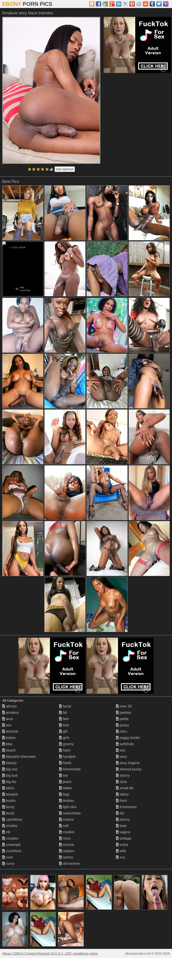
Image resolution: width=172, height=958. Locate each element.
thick (121, 801)
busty (8, 813)
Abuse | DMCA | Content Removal (25, 953)
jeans (65, 782)
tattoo (122, 794)
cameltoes (12, 819)
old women (69, 863)
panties (123, 712)
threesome (126, 807)
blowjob (10, 794)
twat (121, 826)
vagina (123, 832)
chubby (9, 826)
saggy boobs (128, 738)
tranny (123, 819)
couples (10, 838)
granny (66, 744)
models (66, 832)
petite (122, 719)
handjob (67, 756)
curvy (8, 863)
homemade (70, 769)
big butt (10, 775)
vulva (122, 845)
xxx (120, 857)
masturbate (70, 813)
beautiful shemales (19, 756)
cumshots (11, 851)
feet (64, 719)
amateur (10, 712)
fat (63, 712)
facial (65, 706)
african (9, 706)
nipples (66, 851)
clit (6, 832)
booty (8, 807)
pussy (122, 725)
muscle (66, 845)
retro (121, 731)
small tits (125, 788)
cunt (7, 857)
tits (120, 813)
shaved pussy (129, 769)
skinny (123, 775)
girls (64, 738)
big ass (9, 769)
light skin (68, 807)
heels (65, 763)
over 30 (124, 706)
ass (6, 725)
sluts (121, 782)
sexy (121, 756)
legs (64, 794)
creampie (11, 845)
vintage (123, 838)
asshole (10, 731)
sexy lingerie (128, 763)
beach (9, 750)
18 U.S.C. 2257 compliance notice (74, 953)
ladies (65, 788)
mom (65, 838)
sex (120, 750)
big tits (9, 782)
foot (64, 725)
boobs (9, 801)
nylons (66, 857)
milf (63, 826)
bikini (8, 788)
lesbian (66, 801)
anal (7, 719)
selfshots (125, 744)
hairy (65, 750)
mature (66, 819)
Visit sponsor (65, 169)
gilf (63, 731)
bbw (7, 744)
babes (9, 738)
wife (121, 851)
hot (63, 775)
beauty (9, 763)
